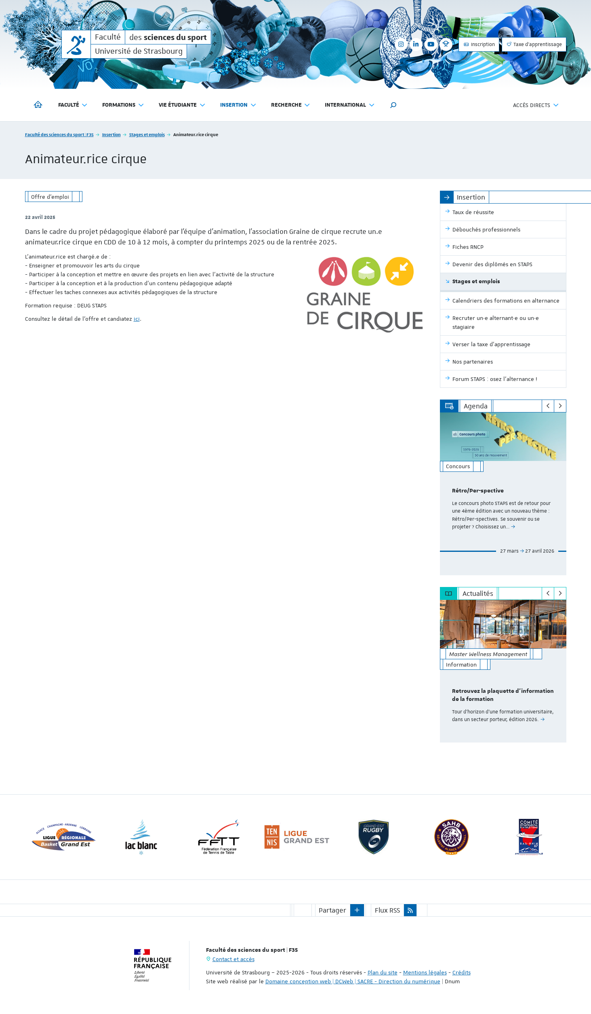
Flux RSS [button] (387, 909)
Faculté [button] (73, 105)
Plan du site (383, 972)
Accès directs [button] (536, 105)
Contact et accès (233, 958)
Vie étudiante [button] (182, 105)
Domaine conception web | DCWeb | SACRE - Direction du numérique (352, 981)
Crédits (461, 972)
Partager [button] (332, 909)
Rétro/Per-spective (478, 490)
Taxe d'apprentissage (534, 44)
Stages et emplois (147, 134)
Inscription (479, 44)
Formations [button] (123, 105)
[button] (393, 105)
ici (137, 318)
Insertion (111, 134)
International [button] (350, 105)
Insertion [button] (238, 105)
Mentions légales (425, 972)
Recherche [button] (291, 105)
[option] (503, 493)
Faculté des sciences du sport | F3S (59, 134)
